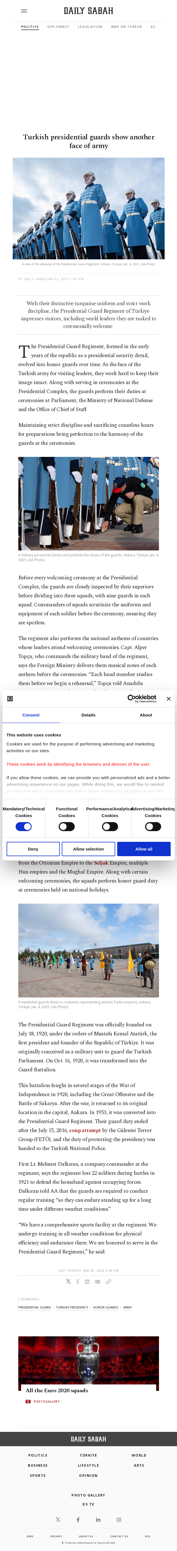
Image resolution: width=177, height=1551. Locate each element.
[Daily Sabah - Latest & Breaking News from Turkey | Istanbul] (88, 10)
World (139, 1455)
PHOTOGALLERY (47, 1401)
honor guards (105, 1307)
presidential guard (34, 1307)
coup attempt (85, 1130)
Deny (33, 849)
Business (38, 1465)
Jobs (30, 1536)
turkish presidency (72, 1307)
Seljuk (101, 863)
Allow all (144, 849)
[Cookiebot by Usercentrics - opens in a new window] (131, 699)
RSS (147, 1536)
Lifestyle (88, 1465)
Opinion (88, 1475)
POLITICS (38, 1455)
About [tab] (146, 715)
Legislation (90, 26)
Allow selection (88, 849)
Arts (139, 1465)
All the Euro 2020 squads (57, 1390)
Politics (30, 26)
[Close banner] (169, 699)
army (127, 1307)
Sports (38, 1475)
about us (86, 1536)
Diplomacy (59, 26)
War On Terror (126, 26)
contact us (119, 1536)
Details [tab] (89, 715)
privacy (56, 1536)
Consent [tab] (31, 715)
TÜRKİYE (88, 1455)
